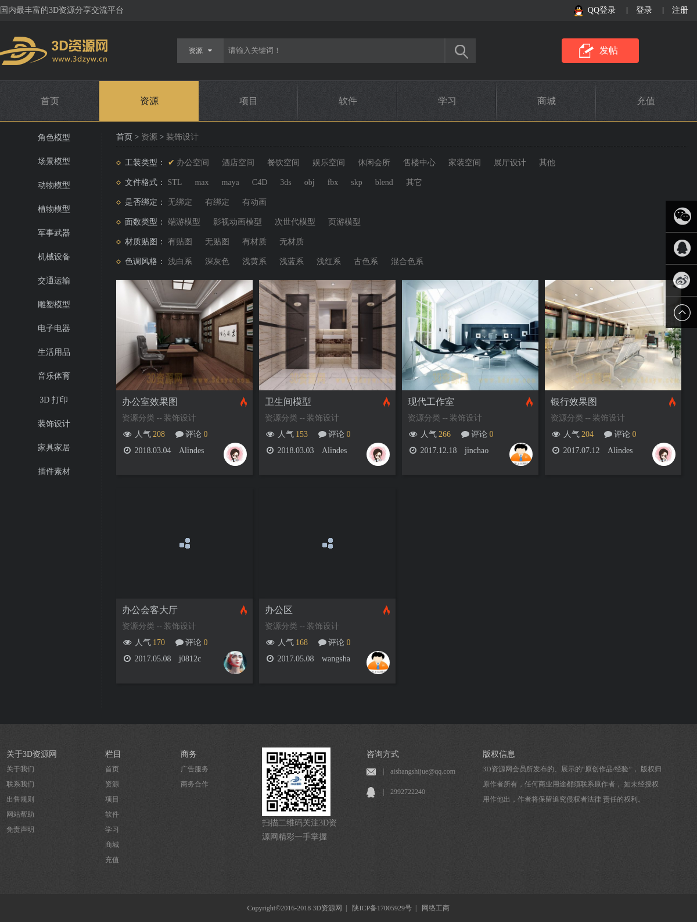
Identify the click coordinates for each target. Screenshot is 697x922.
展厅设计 (510, 162)
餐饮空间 (283, 162)
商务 (189, 754)
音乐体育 (54, 376)
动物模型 (54, 185)
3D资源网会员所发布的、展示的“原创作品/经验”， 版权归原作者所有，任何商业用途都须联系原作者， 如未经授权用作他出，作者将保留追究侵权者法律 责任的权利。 (572, 784)
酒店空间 (238, 162)
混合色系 (407, 261)
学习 (447, 101)
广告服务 (195, 769)
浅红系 (329, 261)
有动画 (254, 202)
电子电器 (54, 328)
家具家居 (54, 447)
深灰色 (217, 261)
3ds (285, 182)
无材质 (291, 241)
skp (356, 182)
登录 (644, 10)
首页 (50, 101)
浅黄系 (254, 261)
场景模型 (54, 161)
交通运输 (54, 280)
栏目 (113, 754)
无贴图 (217, 241)
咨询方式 (383, 754)
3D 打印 (53, 400)
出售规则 (20, 799)
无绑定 (180, 202)
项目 (248, 101)
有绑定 (217, 202)
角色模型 (54, 137)
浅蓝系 (291, 261)
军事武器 (54, 233)
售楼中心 (419, 162)
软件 (348, 101)
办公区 (279, 610)
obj (309, 182)
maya (230, 182)
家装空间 (464, 162)
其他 (547, 162)
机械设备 (54, 256)
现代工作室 (431, 402)
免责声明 (20, 829)
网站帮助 (20, 814)
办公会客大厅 (150, 610)
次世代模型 (295, 222)
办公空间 (193, 162)
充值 (646, 101)
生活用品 (54, 352)
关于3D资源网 (31, 754)
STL (175, 182)
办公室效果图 (150, 402)
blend (384, 182)
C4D (259, 182)
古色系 (366, 261)
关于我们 (20, 769)
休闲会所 (374, 162)
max (202, 182)
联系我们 (20, 784)
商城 (546, 101)
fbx (333, 182)
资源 (149, 101)
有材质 (254, 241)
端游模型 (184, 222)
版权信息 (499, 754)
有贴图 (180, 241)
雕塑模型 (54, 304)
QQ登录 (602, 10)
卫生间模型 (288, 402)
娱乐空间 (328, 162)
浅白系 (180, 261)
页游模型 (344, 222)
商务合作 (195, 784)
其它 (414, 182)
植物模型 (54, 209)
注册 (680, 10)
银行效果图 (574, 402)
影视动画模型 (237, 222)
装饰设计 (54, 423)
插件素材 (54, 471)
